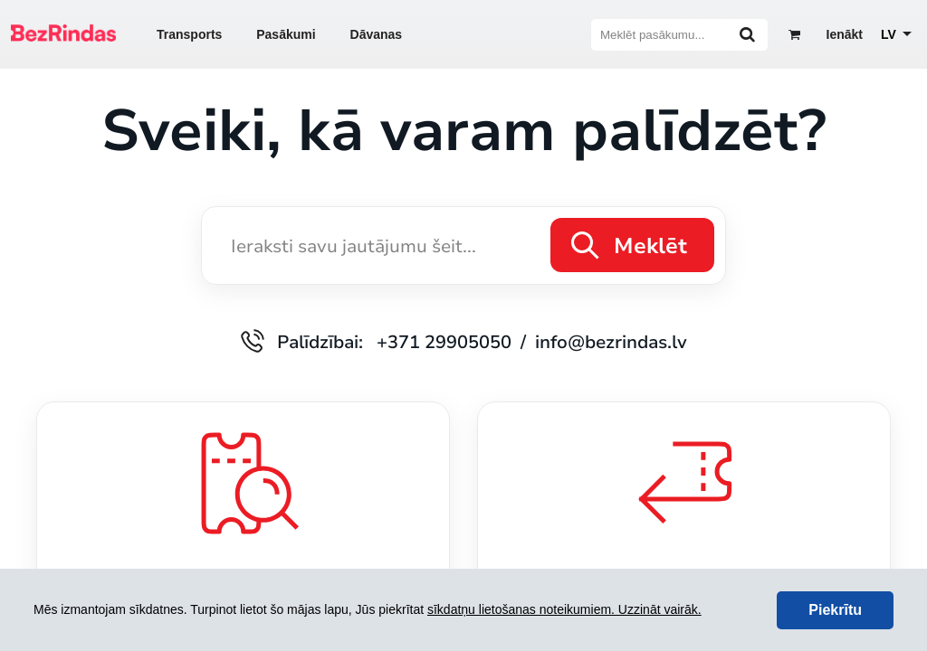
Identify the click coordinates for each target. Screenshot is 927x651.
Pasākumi (285, 34)
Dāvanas (376, 34)
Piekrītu (835, 610)
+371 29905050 (444, 341)
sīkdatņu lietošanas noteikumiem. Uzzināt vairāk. (564, 609)
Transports (189, 34)
